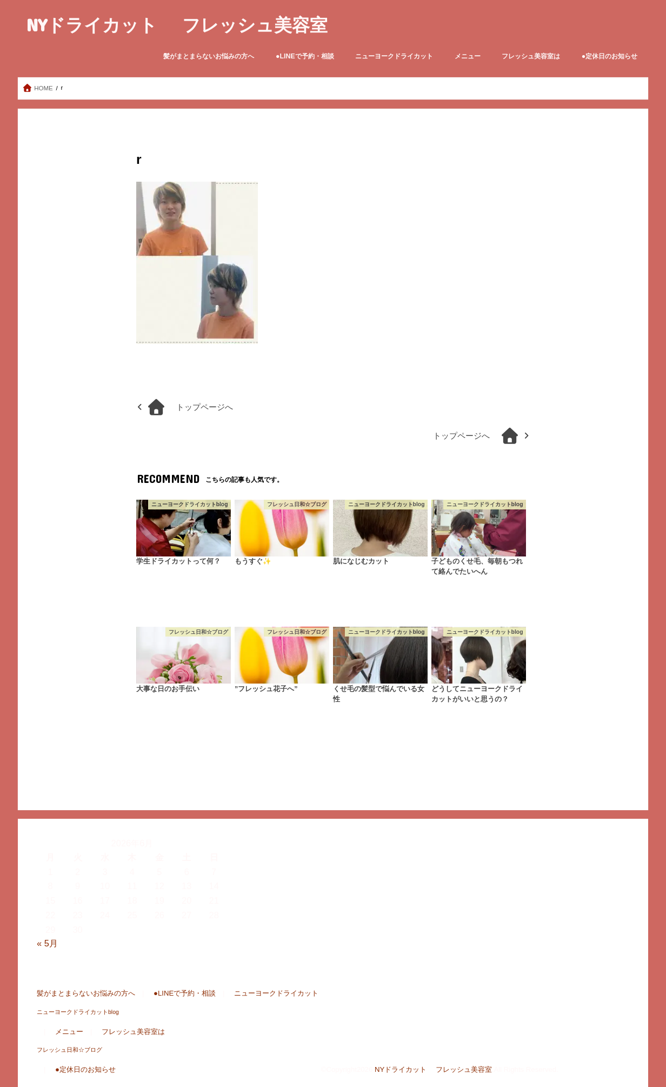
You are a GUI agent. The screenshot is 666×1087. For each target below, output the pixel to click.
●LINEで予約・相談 (305, 56)
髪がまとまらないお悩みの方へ (208, 56)
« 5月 (47, 943)
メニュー (468, 56)
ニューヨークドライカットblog (78, 1012)
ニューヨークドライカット (394, 56)
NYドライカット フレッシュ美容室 (177, 24)
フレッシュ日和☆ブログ (69, 1050)
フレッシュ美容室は (531, 56)
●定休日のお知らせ (609, 56)
